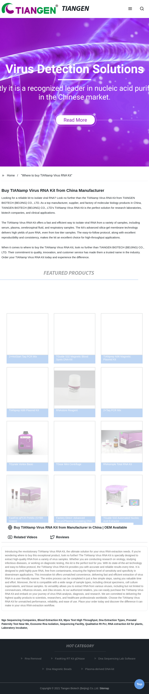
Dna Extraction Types (112, 620)
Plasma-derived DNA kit (100, 668)
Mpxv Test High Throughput (80, 620)
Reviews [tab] (59, 537)
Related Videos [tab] (22, 537)
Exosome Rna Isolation (44, 623)
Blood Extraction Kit (50, 620)
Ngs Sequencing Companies (18, 620)
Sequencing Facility (72, 623)
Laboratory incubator (14, 627)
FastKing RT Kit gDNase (71, 658)
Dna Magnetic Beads (60, 668)
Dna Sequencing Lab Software (118, 658)
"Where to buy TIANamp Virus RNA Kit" (46, 175)
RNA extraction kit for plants (125, 623)
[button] (130, 9)
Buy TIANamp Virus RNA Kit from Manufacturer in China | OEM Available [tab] (67, 527)
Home (11, 175)
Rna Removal (34, 658)
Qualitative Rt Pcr (96, 623)
